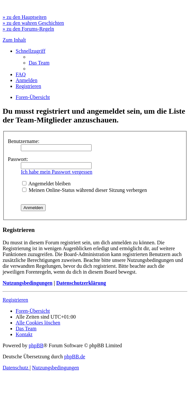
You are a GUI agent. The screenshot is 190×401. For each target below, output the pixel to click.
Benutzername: (23, 141)
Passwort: (18, 159)
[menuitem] (39, 62)
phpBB (36, 345)
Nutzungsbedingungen (27, 283)
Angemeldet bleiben (46, 183)
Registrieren (15, 300)
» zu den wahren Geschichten (33, 23)
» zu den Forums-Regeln (28, 29)
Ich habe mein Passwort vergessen (56, 172)
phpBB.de (74, 356)
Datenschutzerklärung (81, 283)
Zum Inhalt (14, 40)
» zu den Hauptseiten (25, 17)
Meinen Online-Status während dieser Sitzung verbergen (84, 190)
